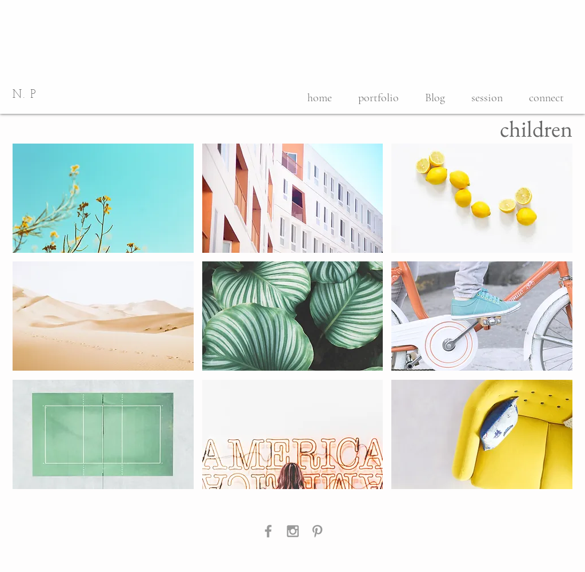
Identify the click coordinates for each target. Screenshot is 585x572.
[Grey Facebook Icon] (268, 531)
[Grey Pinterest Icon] (317, 531)
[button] (103, 198)
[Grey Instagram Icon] (293, 531)
